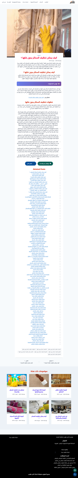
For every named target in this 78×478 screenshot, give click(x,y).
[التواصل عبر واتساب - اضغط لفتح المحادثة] (75, 470)
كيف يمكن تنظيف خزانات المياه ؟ (36, 97)
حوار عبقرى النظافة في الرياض (64, 465)
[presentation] (61, 380)
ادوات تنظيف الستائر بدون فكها (54, 349)
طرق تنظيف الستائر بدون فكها (55, 351)
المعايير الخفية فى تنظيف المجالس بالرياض (65, 458)
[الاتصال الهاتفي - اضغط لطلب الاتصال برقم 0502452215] (75, 474)
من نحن (4, 2)
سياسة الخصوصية (16, 2)
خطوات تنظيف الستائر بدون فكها (28, 349)
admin (56, 60)
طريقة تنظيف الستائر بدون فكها (41, 351)
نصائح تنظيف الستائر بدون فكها (54, 354)
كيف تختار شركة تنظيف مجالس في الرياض (64, 460)
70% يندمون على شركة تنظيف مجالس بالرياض (65, 463)
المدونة (38, 55)
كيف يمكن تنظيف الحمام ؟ (26, 362)
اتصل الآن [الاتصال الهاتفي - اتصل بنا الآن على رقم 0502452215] (30, 163)
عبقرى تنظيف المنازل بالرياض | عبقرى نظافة (64, 467)
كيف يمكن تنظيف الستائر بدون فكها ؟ (25, 351)
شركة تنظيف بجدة (65, 452)
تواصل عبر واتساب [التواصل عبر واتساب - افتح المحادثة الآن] (45, 163)
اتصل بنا (9, 2)
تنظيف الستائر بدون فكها (42, 349)
